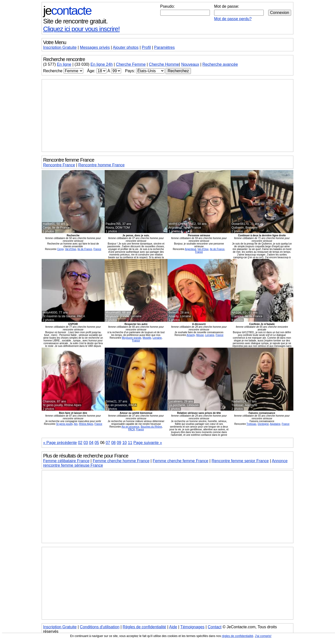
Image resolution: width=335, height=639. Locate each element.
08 (113, 443)
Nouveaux (190, 64)
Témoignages (192, 627)
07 (108, 443)
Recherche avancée (220, 64)
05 (96, 443)
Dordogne (263, 424)
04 (91, 443)
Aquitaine (275, 424)
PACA (131, 429)
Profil (146, 47)
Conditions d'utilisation (99, 627)
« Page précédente (60, 443)
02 (80, 443)
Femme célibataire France (66, 461)
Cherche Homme (164, 64)
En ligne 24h (101, 64)
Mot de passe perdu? (232, 19)
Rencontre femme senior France (240, 461)
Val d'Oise (70, 249)
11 (130, 443)
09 (119, 443)
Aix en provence (130, 426)
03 (86, 443)
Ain (76, 424)
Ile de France (85, 249)
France (97, 249)
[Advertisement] (167, 115)
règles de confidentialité (237, 636)
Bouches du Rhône (151, 426)
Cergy (60, 249)
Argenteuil (190, 249)
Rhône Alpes (86, 424)
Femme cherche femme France (180, 461)
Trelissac (251, 424)
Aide (173, 627)
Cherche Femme (131, 64)
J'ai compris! (263, 636)
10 (124, 443)
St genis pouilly (64, 424)
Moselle (147, 337)
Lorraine (157, 337)
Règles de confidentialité (144, 627)
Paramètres (164, 47)
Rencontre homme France (101, 165)
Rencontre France (59, 165)
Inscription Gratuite (60, 47)
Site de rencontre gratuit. (75, 21)
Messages (95, 47)
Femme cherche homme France (121, 461)
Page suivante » (147, 443)
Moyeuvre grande (131, 337)
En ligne (64, 64)
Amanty (191, 335)
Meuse (200, 335)
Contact (214, 627)
